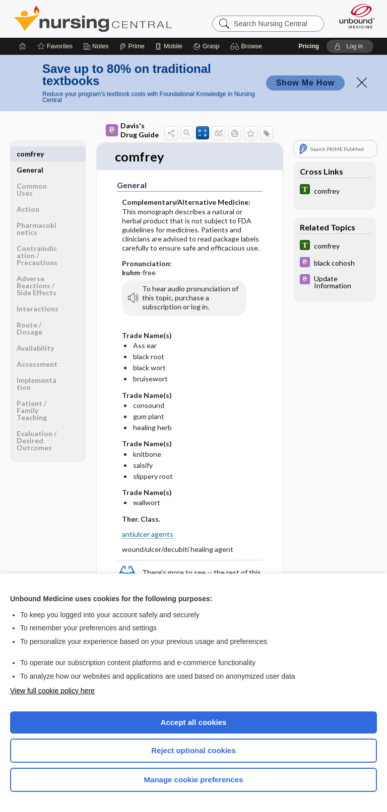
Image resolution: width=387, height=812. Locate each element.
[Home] (22, 46)
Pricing (308, 46)
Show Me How (305, 82)
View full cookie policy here (52, 691)
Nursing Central (93, 18)
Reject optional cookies (193, 750)
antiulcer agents (147, 534)
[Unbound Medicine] (354, 16)
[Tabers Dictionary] (335, 190)
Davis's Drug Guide (132, 130)
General (30, 153)
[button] (247, 46)
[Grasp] (206, 46)
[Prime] (132, 46)
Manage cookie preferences (193, 779)
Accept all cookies (194, 722)
